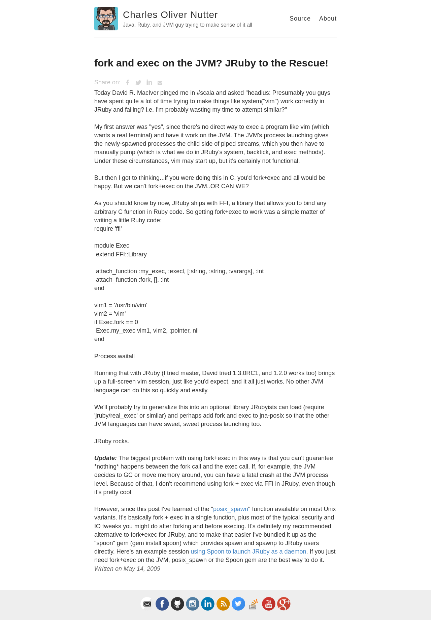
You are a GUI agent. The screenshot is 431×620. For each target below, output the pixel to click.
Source (300, 18)
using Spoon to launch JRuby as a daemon (248, 551)
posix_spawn (230, 509)
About (328, 18)
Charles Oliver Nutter (170, 14)
